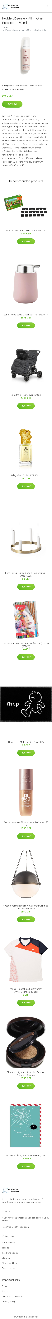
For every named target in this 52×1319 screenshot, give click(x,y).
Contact (6, 1291)
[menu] (47, 6)
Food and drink (9, 1268)
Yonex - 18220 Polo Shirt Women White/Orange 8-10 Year (26, 990)
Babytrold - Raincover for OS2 (26, 395)
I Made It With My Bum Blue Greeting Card (26, 1155)
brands (5, 1247)
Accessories (36, 85)
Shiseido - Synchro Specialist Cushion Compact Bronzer (26, 1074)
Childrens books (10, 1253)
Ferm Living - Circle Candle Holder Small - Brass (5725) (26, 574)
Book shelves (8, 1242)
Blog (4, 1286)
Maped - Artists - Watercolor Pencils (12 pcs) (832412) (26, 645)
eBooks (6, 1258)
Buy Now (12, 104)
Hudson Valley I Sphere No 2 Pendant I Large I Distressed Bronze (26, 907)
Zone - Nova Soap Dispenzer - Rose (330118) (26, 314)
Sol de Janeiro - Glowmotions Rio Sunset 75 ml (26, 824)
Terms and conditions (12, 1296)
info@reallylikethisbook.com (15, 1227)
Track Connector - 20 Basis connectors (26, 230)
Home (5, 27)
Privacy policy (8, 1301)
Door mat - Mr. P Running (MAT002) (26, 742)
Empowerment (22, 85)
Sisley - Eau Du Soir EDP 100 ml (26, 475)
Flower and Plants (10, 1263)
